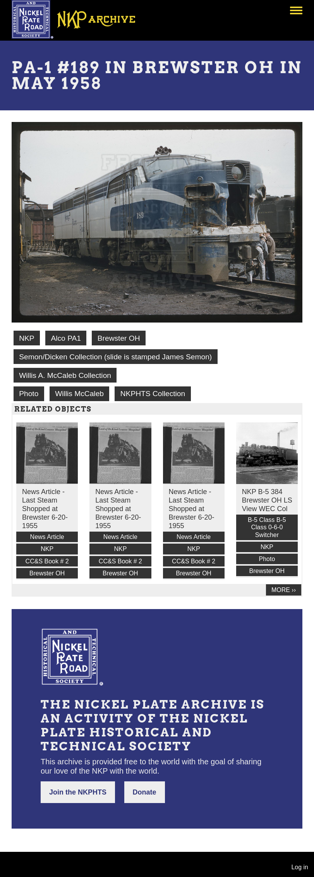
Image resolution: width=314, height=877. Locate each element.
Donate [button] (144, 792)
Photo (28, 394)
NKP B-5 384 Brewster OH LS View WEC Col (267, 500)
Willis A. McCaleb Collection (65, 375)
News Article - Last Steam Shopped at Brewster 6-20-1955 (45, 509)
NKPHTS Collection (152, 394)
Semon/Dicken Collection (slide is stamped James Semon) (115, 357)
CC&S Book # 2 (47, 561)
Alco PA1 (66, 338)
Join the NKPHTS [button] (77, 792)
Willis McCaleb (79, 394)
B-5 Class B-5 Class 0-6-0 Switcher (267, 527)
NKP (26, 338)
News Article (47, 537)
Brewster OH (119, 338)
